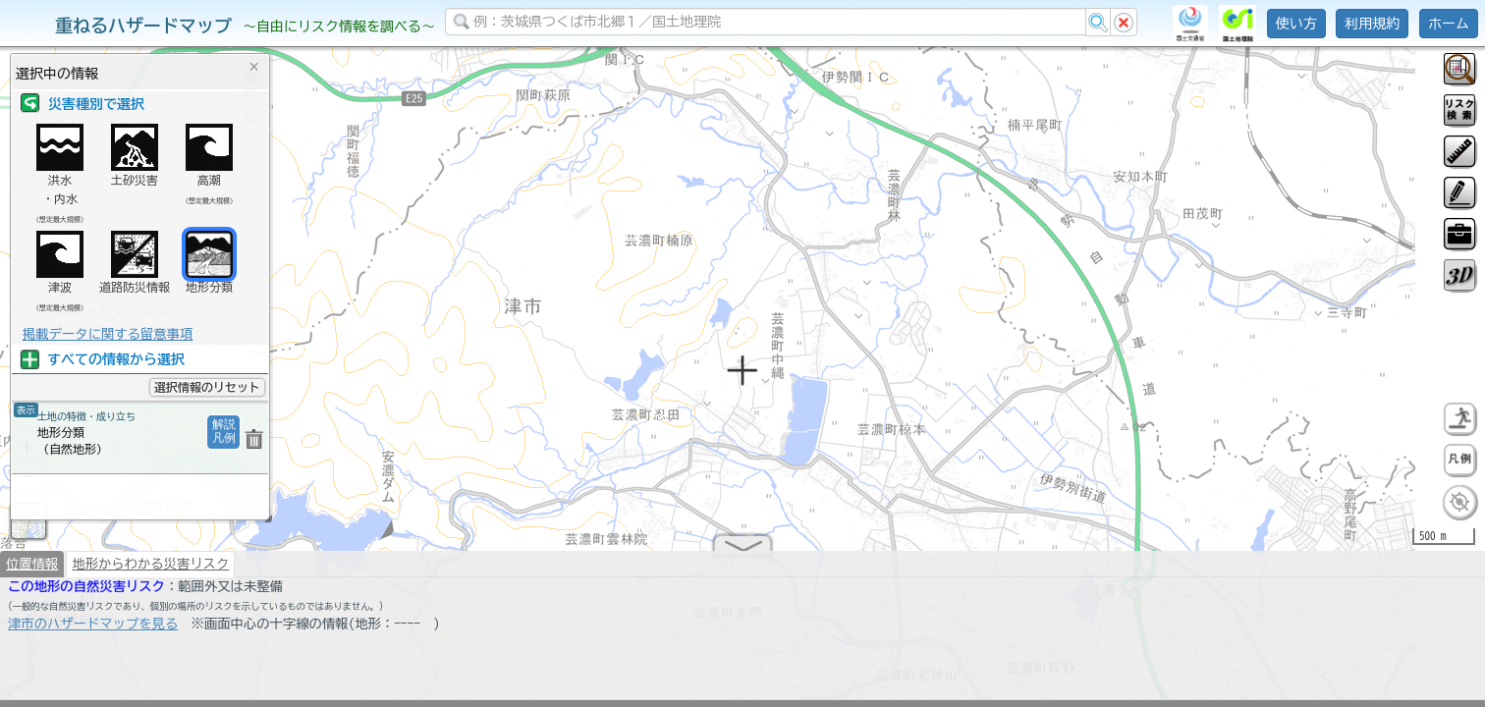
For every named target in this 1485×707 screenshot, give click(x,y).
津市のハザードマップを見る (93, 631)
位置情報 (32, 571)
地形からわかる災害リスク (150, 571)
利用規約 (1372, 23)
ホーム (1448, 23)
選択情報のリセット (207, 387)
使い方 (1296, 23)
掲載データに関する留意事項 (107, 334)
